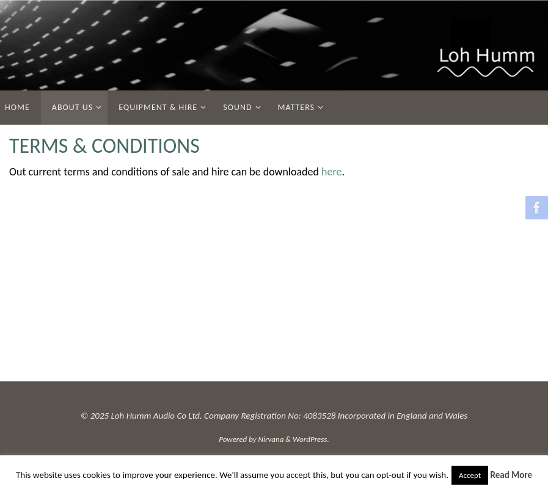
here (331, 171)
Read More (512, 474)
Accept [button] (470, 475)
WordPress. (311, 439)
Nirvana (271, 439)
